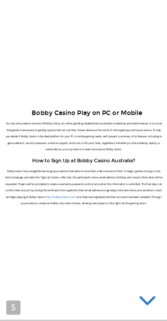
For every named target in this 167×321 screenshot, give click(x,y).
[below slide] (147, 302)
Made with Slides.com (13, 307)
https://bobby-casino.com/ (60, 196)
